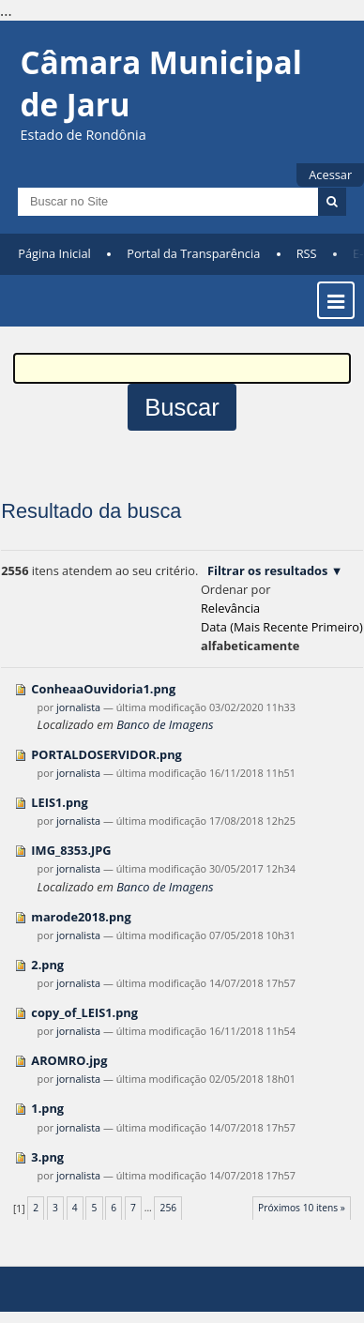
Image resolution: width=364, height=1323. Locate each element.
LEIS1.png (59, 802)
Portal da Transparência (193, 253)
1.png (47, 1108)
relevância (230, 608)
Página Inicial (54, 253)
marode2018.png (80, 916)
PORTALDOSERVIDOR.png (106, 754)
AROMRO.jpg (69, 1060)
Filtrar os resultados (267, 570)
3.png (47, 1156)
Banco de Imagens (164, 724)
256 (168, 1207)
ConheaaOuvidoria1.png (103, 688)
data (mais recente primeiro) (282, 626)
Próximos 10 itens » (301, 1207)
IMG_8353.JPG (71, 850)
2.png (47, 964)
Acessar (330, 174)
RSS (306, 253)
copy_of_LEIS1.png (84, 1012)
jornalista (78, 707)
